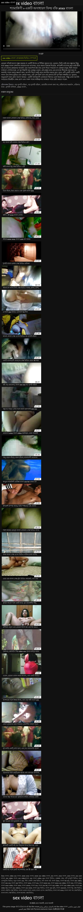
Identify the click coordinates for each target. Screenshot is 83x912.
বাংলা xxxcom (61, 888)
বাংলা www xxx (44, 883)
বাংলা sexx (27, 883)
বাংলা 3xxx (55, 881)
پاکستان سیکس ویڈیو (47, 907)
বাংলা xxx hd (43, 885)
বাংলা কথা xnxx (58, 890)
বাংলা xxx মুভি (50, 888)
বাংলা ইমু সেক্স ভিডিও (74, 888)
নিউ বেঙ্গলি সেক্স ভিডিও (33, 881)
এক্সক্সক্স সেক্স (59, 878)
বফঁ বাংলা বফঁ (46, 881)
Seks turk (30, 909)
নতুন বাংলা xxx (18, 881)
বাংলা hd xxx (64, 881)
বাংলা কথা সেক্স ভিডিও (8, 893)
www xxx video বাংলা (42, 876)
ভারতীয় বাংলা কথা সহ (50, 84)
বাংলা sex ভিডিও (17, 883)
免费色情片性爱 (58, 909)
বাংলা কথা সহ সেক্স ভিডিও (73, 890)
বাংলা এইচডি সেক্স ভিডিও (9, 890)
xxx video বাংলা (11, 878)
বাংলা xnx (70, 883)
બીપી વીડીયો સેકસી (21, 907)
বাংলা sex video (76, 881)
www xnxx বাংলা (28, 876)
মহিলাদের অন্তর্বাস (67, 84)
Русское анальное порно (43, 909)
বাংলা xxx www (26, 888)
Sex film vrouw (34, 907)
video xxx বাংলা (15, 876)
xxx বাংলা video (35, 878)
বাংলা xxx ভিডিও (39, 888)
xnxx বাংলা (21, 87)
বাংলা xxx (34, 885)
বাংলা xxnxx (26, 885)
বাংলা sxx (35, 883)
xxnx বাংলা (71, 876)
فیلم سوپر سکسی (74, 907)
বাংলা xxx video (53, 885)
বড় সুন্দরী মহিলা (21, 84)
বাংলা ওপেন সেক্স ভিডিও (44, 890)
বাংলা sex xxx (6, 883)
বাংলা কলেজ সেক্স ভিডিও (25, 893)
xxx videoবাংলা (23, 878)
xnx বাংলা (54, 876)
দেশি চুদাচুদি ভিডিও (71, 878)
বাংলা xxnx (17, 885)
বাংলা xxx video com (67, 885)
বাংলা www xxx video (58, 883)
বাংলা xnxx (78, 883)
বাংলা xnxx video (7, 885)
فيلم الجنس (22, 909)
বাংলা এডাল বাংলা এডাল (27, 890)
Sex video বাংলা (62, 907)
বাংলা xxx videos (14, 888)
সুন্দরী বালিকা (11, 87)
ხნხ (55, 907)
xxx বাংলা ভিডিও (48, 878)
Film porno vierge (9, 907)
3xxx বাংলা (5, 876)
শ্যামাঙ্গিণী (16, 8)
